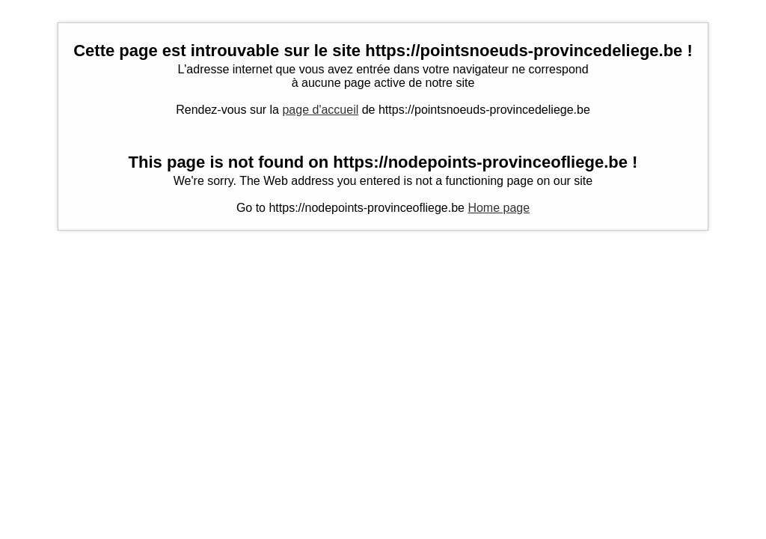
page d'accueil (320, 109)
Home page (499, 207)
